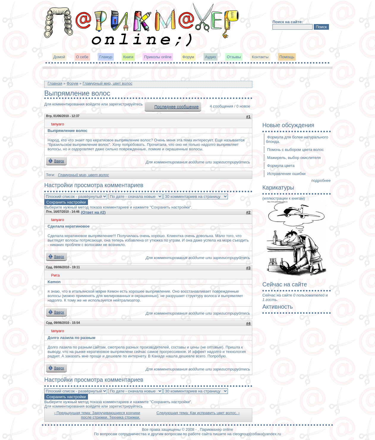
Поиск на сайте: (287, 22)
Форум (188, 57)
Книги (128, 57)
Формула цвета (280, 165)
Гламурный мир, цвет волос (108, 83)
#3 (248, 268)
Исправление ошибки (286, 173)
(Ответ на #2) (93, 212)
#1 (248, 116)
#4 (248, 323)
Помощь (286, 57)
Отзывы (234, 57)
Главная (55, 83)
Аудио (210, 57)
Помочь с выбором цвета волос (295, 149)
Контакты (260, 57)
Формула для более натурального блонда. (297, 139)
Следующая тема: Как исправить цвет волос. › (198, 413)
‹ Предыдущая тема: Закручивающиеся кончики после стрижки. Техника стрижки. (97, 415)
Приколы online (157, 57)
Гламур (105, 57)
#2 (248, 212)
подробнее (321, 180)
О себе (82, 57)
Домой (59, 57)
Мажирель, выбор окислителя (294, 157)
